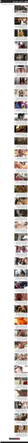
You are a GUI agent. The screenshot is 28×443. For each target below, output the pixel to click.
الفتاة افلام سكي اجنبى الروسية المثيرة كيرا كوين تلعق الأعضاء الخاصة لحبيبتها (21, 422)
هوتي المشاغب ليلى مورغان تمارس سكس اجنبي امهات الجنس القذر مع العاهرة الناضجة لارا (21, 350)
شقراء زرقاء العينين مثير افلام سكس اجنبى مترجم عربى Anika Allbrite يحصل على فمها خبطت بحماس (21, 243)
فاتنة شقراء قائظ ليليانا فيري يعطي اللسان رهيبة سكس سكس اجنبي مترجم (21, 14)
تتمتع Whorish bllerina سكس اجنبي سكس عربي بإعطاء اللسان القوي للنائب (21, 110)
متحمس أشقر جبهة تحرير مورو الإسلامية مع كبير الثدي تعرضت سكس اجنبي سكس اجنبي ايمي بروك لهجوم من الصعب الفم (21, 171)
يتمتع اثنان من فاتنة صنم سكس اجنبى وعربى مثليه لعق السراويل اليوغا (21, 278)
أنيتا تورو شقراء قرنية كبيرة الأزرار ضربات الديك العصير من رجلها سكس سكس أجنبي (21, 182)
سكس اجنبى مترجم (20, 1)
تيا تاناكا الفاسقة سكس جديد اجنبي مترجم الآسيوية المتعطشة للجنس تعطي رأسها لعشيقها (21, 26)
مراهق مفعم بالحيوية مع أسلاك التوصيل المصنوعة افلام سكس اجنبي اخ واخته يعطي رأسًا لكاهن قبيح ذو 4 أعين (21, 435)
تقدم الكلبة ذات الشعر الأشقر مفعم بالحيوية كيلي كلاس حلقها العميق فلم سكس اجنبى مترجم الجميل (21, 195)
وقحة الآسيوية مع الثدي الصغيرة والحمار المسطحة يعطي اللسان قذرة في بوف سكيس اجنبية (21, 254)
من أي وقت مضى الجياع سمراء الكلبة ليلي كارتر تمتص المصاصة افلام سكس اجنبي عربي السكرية (21, 38)
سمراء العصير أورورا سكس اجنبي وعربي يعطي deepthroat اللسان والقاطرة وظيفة (21, 134)
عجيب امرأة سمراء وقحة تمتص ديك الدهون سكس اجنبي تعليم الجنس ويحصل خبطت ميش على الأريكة (21, 363)
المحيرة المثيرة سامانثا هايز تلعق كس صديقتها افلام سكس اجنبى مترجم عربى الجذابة (21, 290)
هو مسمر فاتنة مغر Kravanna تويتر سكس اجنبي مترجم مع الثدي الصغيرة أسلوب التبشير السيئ (21, 122)
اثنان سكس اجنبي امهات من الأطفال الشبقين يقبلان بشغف (21, 158)
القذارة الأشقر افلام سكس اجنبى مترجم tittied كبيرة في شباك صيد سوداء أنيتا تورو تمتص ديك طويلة (21, 374)
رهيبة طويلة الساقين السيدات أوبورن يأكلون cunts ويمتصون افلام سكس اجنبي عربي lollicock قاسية (21, 387)
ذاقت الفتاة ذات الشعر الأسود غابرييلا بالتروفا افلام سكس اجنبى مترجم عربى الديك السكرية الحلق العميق (21, 219)
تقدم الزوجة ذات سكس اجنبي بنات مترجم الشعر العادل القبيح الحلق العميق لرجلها (21, 146)
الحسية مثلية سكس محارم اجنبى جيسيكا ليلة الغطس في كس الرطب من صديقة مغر (21, 398)
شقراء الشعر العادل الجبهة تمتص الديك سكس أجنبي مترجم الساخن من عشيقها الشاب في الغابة (21, 410)
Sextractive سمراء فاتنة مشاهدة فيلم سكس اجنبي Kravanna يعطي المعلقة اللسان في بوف (21, 74)
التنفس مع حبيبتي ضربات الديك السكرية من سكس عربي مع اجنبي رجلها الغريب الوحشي (21, 206)
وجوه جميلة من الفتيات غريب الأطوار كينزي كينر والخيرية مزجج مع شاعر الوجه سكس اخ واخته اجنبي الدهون (21, 51)
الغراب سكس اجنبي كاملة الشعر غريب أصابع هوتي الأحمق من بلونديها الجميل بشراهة (21, 266)
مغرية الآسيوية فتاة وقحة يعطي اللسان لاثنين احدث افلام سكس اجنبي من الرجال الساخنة (21, 314)
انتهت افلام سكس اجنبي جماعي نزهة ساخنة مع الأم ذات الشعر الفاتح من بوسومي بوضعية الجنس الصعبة (21, 99)
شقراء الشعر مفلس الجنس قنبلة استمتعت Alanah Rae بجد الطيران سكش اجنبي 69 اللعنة (21, 62)
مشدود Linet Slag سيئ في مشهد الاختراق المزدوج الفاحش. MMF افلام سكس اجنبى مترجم (21, 302)
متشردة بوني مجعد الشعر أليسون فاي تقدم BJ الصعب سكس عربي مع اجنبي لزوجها (21, 230)
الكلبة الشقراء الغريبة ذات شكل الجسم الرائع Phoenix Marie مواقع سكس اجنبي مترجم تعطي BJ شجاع (21, 87)
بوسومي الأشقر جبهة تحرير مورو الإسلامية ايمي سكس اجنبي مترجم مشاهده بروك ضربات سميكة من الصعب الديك (21, 339)
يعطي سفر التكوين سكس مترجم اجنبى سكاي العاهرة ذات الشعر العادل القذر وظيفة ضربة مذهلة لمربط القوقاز (21, 327)
